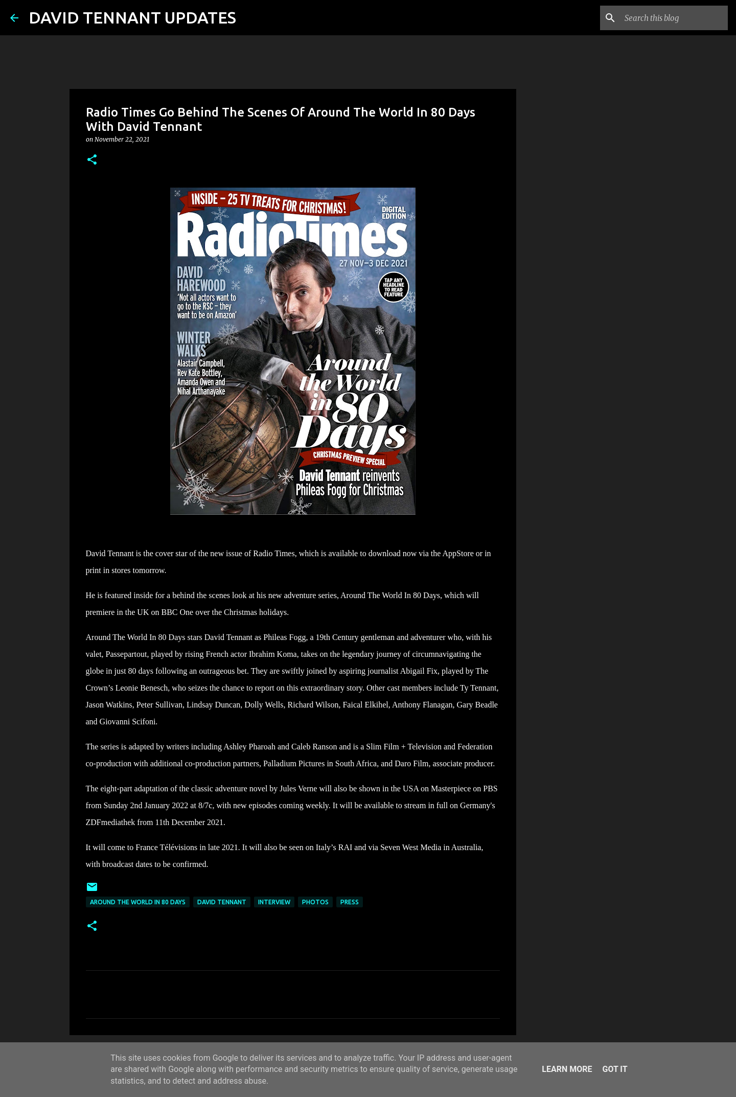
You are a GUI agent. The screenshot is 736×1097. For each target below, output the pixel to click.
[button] (92, 160)
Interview (274, 902)
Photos (315, 902)
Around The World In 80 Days (138, 902)
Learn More (567, 1069)
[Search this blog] (674, 18)
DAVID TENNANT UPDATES (132, 17)
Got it (614, 1069)
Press (349, 902)
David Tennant (221, 902)
